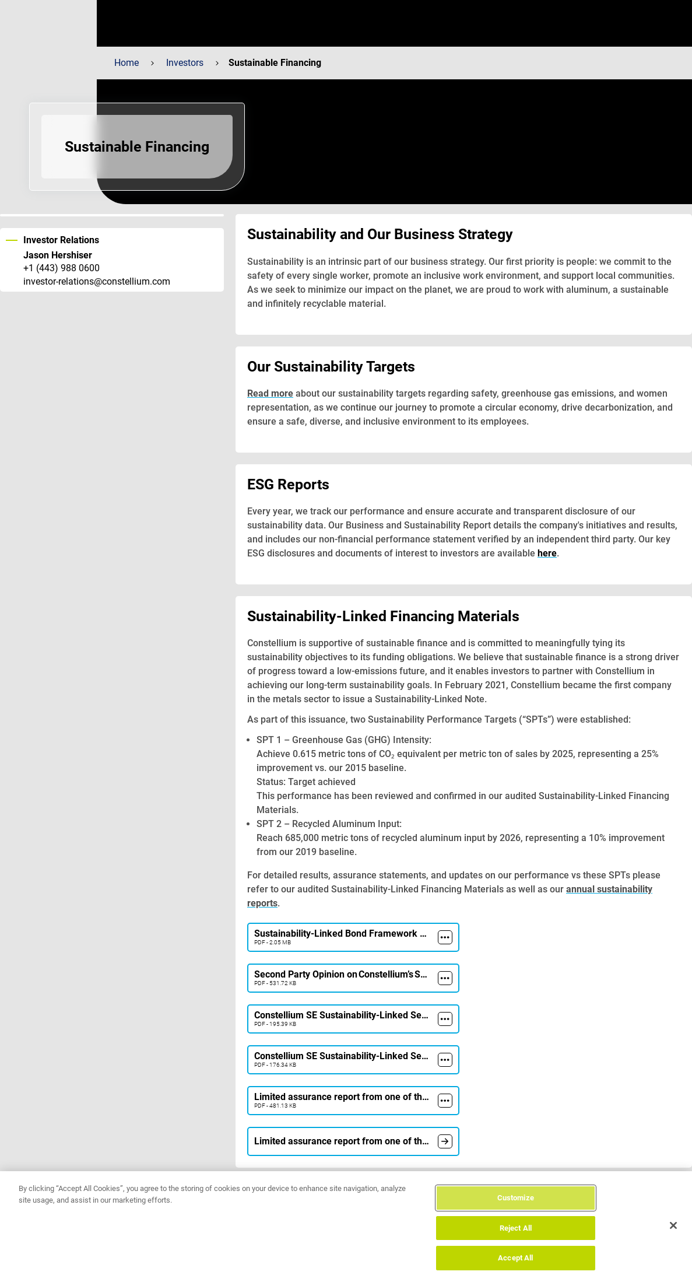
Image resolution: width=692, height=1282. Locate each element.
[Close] (673, 1225)
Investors (184, 62)
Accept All (515, 1257)
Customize (515, 1197)
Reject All (516, 1228)
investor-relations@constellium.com (96, 281)
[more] (445, 937)
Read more (270, 393)
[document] (445, 1141)
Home (126, 62)
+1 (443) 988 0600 (61, 268)
